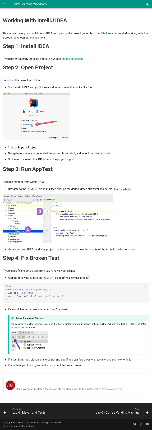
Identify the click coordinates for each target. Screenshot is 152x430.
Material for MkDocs (24, 426)
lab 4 (104, 33)
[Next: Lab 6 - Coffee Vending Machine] (113, 411)
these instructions (72, 58)
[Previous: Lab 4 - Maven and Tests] (38, 411)
